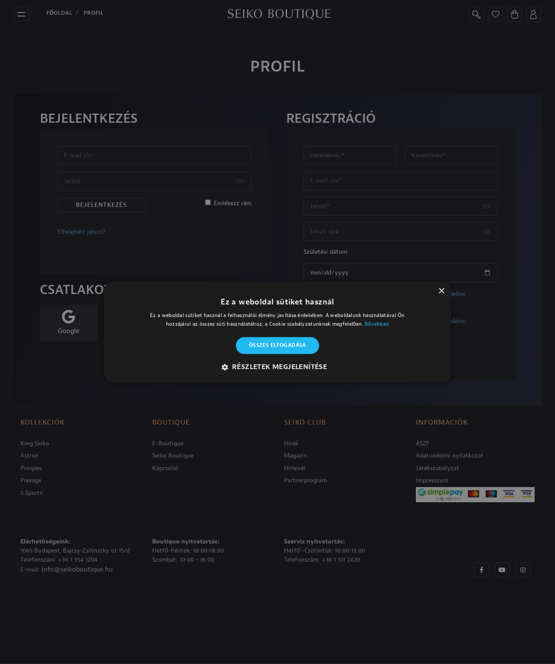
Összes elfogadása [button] (277, 345)
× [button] (441, 291)
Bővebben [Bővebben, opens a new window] (377, 324)
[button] (277, 367)
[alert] (277, 332)
